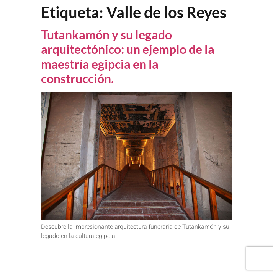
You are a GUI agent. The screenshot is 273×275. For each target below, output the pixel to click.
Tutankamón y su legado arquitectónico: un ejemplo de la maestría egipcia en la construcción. (127, 56)
